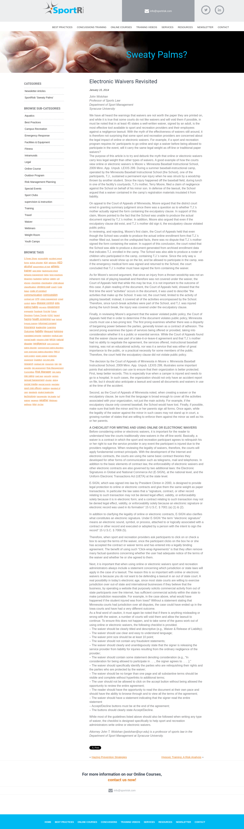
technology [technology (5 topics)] (30, 396)
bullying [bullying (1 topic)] (46, 279)
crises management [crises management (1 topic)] (48, 299)
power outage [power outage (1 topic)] (41, 356)
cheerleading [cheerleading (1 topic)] (46, 283)
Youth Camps (32, 241)
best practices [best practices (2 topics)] (56, 274)
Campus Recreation (36, 128)
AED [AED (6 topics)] (59, 262)
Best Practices (62, 27)
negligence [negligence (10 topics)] (39, 343)
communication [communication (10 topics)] (33, 294)
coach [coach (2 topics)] (54, 287)
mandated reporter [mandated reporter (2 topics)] (33, 335)
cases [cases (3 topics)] (53, 278)
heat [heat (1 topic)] (53, 319)
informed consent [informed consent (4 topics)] (47, 323)
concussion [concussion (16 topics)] (50, 294)
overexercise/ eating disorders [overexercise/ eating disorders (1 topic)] (50, 348)
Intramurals (31, 155)
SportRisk (63, 8)
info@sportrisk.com (161, 11)
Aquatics (29, 115)
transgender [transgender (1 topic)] (42, 396)
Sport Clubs (31, 195)
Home (48, 822)
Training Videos (146, 27)
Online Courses (121, 27)
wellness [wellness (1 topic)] (28, 404)
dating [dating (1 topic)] (33, 303)
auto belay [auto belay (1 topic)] (36, 271)
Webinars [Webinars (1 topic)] (53, 400)
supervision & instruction (38, 201)
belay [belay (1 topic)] (46, 275)
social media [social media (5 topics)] (31, 384)
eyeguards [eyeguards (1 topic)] (28, 311)
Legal (28, 162)
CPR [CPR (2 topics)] (37, 299)
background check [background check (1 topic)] (50, 271)
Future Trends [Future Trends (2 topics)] (40, 315)
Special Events (33, 188)
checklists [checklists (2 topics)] (35, 283)
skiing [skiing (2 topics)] (55, 380)
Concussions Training (91, 27)
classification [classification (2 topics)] (30, 287)
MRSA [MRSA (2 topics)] (52, 339)
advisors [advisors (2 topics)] (53, 262)
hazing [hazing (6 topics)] (28, 319)
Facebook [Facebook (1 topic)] (38, 311)
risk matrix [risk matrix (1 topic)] (56, 372)
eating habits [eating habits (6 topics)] (31, 307)
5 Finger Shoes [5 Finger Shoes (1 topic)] (30, 258)
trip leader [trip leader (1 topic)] (52, 396)
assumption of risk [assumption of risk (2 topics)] (41, 266)
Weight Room (32, 234)
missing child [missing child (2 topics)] (42, 339)
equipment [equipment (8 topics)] (53, 307)
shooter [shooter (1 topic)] (48, 380)
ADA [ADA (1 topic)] (46, 263)
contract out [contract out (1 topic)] (29, 299)
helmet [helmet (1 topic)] (59, 319)
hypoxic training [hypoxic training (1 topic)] (31, 323)
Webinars (30, 228)
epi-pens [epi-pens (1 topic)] (43, 307)
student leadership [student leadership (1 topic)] (46, 392)
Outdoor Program (34, 175)
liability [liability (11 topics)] (39, 331)
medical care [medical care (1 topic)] (57, 335)
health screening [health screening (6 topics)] (41, 319)
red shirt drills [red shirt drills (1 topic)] (48, 360)
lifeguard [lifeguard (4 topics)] (48, 331)
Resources (185, 27)
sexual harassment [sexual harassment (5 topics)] (34, 380)
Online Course (33, 168)
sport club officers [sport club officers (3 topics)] (33, 388)
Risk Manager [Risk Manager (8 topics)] (43, 371)
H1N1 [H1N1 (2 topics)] (50, 315)
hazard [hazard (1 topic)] (57, 315)
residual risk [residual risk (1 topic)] (39, 364)
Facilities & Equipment (37, 142)
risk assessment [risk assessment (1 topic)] (39, 368)
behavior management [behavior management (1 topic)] (33, 275)
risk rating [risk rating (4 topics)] (29, 376)
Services (167, 27)
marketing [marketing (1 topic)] (46, 335)
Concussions (109, 822)
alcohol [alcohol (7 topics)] (28, 266)
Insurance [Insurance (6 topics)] (29, 327)
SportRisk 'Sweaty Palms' (39, 97)
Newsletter (205, 27)
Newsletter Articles (35, 91)
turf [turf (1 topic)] (58, 396)
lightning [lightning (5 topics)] (58, 331)
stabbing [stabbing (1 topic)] (46, 388)
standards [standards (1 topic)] (33, 392)
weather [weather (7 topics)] (43, 400)
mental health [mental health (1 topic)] (30, 339)
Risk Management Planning (40, 181)
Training (29, 208)
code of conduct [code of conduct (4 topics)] (38, 291)
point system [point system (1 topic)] (29, 356)
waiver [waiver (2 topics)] (27, 400)
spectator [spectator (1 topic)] (55, 384)
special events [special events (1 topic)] (44, 384)
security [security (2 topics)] (47, 376)
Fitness (29, 148)
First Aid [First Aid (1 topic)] (46, 311)
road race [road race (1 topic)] (39, 376)
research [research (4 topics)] (28, 364)
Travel (28, 215)
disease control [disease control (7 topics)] (45, 303)
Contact (223, 27)
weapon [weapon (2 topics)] (34, 400)
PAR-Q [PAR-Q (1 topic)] (57, 352)
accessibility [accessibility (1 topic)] (43, 258)
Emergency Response (37, 135)
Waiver (28, 221)
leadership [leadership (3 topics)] (41, 327)
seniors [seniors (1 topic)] (55, 376)
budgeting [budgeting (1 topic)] (37, 279)
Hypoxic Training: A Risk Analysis (181, 757)
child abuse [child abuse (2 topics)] (58, 283)
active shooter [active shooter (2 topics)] (36, 262)
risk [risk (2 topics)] (56, 364)
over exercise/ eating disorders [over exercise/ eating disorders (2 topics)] (38, 351)
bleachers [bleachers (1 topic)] (28, 279)
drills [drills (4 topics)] (57, 303)
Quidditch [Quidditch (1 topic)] (38, 360)
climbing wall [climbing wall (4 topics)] (43, 286)
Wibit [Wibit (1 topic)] (34, 404)
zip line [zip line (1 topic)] (40, 404)
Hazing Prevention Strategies (109, 757)
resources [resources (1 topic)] (49, 364)
